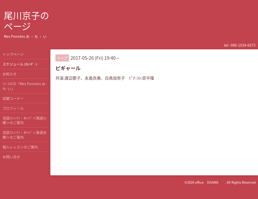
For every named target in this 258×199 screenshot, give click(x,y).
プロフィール (13, 108)
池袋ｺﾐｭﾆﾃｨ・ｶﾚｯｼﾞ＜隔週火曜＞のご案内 (25, 120)
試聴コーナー (13, 98)
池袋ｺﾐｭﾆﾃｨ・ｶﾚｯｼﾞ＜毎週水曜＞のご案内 (25, 134)
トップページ (13, 54)
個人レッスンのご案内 (20, 146)
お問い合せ (11, 156)
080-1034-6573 (243, 45)
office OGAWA (210, 182)
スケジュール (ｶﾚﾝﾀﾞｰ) (20, 64)
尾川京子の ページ (26, 21)
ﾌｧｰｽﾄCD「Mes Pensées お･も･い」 (25, 86)
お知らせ (10, 73)
